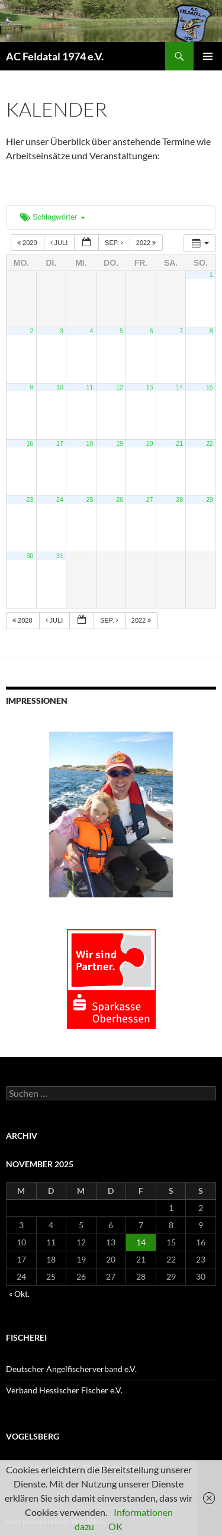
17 (59, 443)
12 (119, 387)
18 (90, 443)
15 (209, 387)
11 (90, 387)
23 (29, 499)
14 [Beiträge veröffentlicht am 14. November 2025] (141, 1242)
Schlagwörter (52, 216)
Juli (60, 242)
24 (59, 499)
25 (90, 499)
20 (149, 443)
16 (29, 443)
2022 (147, 242)
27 (149, 499)
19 (119, 443)
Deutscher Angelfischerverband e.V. (71, 1369)
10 (59, 387)
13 (149, 387)
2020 (28, 242)
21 (179, 443)
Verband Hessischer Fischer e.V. (64, 1390)
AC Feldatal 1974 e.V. (55, 56)
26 (119, 499)
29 (209, 499)
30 (29, 555)
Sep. (115, 242)
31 (59, 555)
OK (115, 1526)
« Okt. (19, 1294)
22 (209, 443)
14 (179, 387)
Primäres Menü (208, 56)
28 (179, 499)
